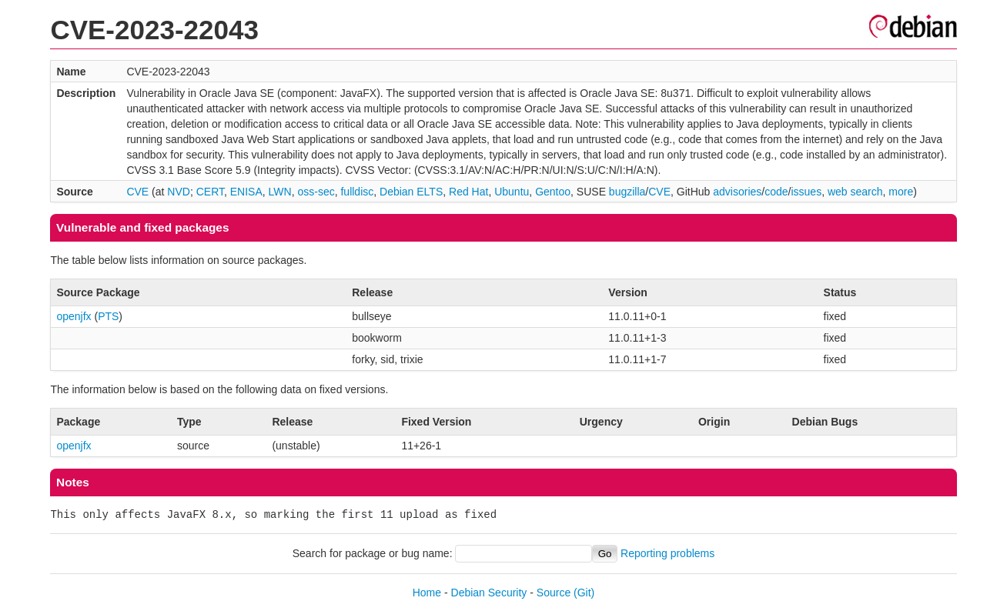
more (900, 191)
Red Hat (468, 191)
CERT (210, 191)
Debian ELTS (411, 191)
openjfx (73, 316)
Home (427, 592)
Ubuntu (511, 191)
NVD (178, 191)
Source (553, 592)
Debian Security (489, 592)
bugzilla (627, 191)
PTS (108, 316)
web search (855, 191)
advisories (737, 191)
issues (806, 191)
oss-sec (315, 191)
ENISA (246, 191)
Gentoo (552, 191)
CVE (137, 191)
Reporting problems (667, 553)
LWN (280, 191)
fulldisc (356, 191)
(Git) (584, 592)
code (776, 191)
